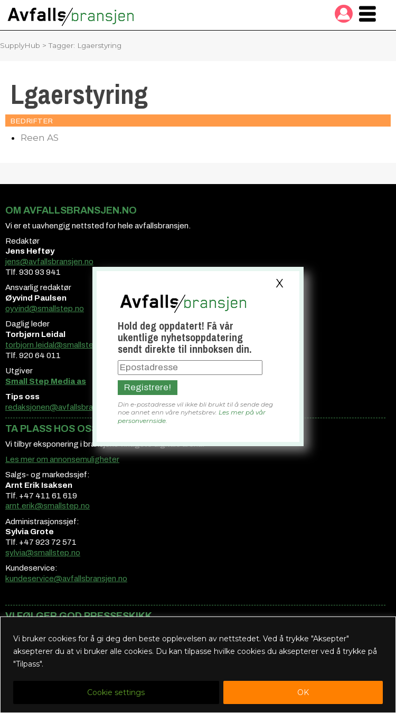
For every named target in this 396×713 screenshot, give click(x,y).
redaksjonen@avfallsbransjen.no (64, 407)
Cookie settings (116, 692)
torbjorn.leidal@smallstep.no (57, 345)
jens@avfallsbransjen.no (49, 261)
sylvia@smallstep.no (42, 552)
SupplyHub (20, 45)
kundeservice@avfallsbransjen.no (66, 578)
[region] (198, 664)
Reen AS (40, 137)
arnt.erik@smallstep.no (47, 506)
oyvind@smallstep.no (44, 308)
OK (303, 692)
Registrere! (147, 387)
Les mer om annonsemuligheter (62, 459)
